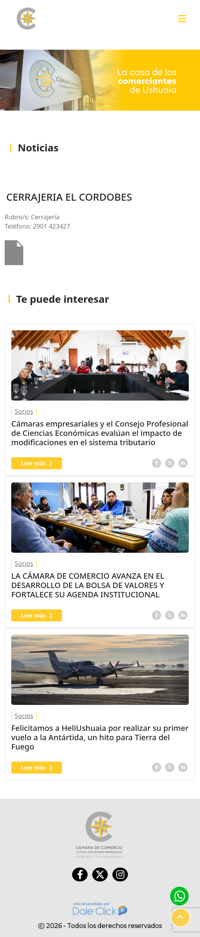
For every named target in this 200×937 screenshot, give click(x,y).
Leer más (36, 463)
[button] (180, 917)
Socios (24, 411)
